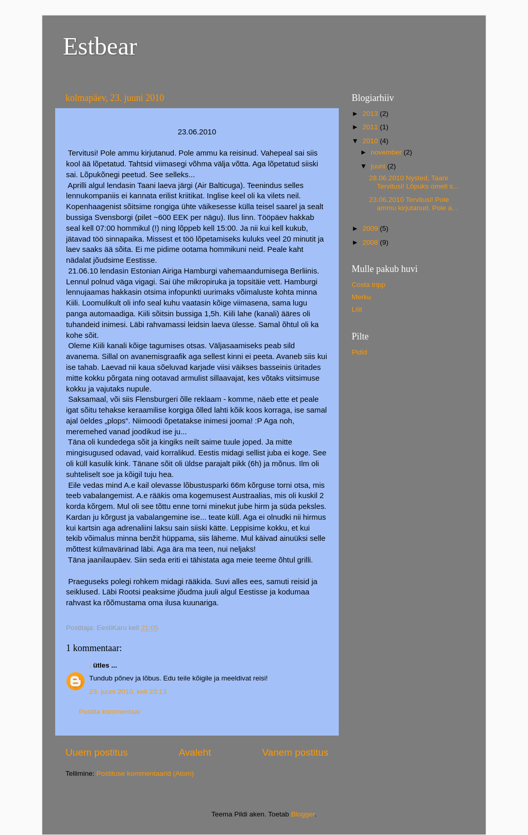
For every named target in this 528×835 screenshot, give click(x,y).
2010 (371, 141)
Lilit (357, 309)
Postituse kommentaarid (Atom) (145, 773)
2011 (371, 127)
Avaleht (195, 752)
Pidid (359, 352)
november (387, 152)
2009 (371, 228)
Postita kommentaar (110, 711)
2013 (371, 113)
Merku (361, 297)
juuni (379, 166)
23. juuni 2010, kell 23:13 (128, 691)
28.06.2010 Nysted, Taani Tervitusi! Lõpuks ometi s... (414, 182)
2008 (371, 242)
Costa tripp (368, 284)
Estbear (100, 46)
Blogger (303, 814)
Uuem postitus (96, 752)
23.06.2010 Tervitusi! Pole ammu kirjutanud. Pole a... (413, 204)
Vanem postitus (295, 752)
